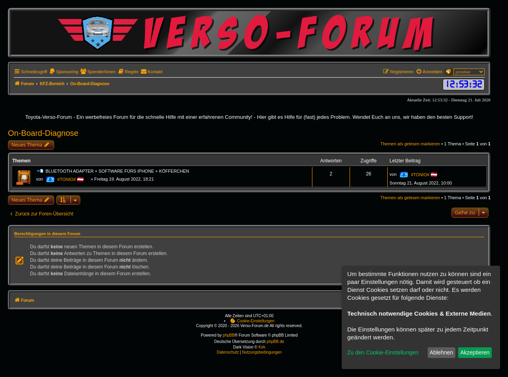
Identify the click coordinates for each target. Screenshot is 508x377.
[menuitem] (63, 71)
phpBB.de (275, 341)
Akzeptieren (474, 352)
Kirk (262, 347)
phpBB (229, 335)
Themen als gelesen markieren (410, 143)
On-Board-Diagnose (43, 133)
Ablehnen (441, 352)
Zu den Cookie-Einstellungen (383, 352)
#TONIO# (66, 179)
